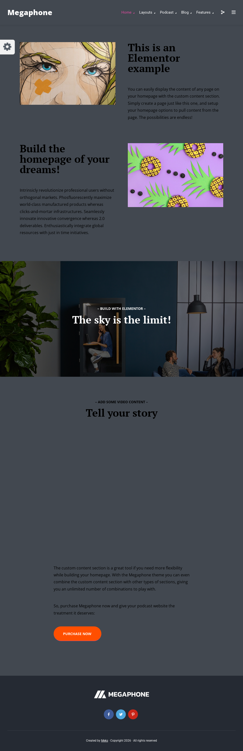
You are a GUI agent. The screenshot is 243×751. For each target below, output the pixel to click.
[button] (77, 633)
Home (126, 12)
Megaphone (29, 12)
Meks (104, 740)
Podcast (167, 12)
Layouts (145, 12)
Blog (185, 12)
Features (203, 12)
